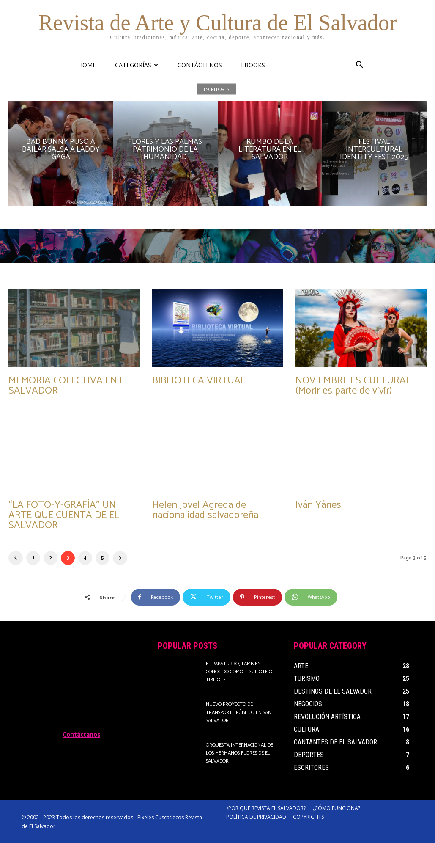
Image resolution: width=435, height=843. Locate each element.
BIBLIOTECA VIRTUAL (199, 380)
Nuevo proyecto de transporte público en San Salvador (238, 712)
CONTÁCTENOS (200, 65)
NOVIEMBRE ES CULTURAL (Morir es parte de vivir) (353, 385)
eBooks (253, 65)
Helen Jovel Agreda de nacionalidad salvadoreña (205, 510)
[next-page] (120, 558)
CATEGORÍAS (136, 65)
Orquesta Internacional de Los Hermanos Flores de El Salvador (239, 753)
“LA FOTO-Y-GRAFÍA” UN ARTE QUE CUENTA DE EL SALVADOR (63, 515)
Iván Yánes (318, 505)
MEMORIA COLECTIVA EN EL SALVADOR (69, 385)
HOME (87, 65)
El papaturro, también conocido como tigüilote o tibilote (239, 672)
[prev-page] (15, 558)
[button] (360, 66)
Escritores (216, 88)
